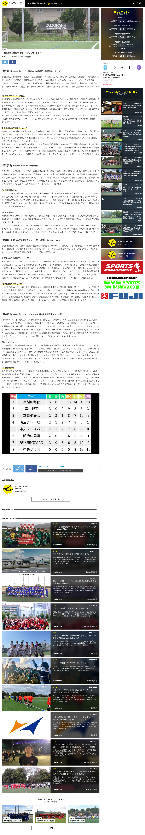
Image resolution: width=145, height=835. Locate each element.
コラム (48, 3)
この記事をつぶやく (18, 468)
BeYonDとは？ (56, 3)
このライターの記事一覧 (50, 499)
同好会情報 (41, 3)
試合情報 (33, 3)
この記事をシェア (31, 468)
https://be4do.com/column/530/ (51, 467)
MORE (50, 828)
